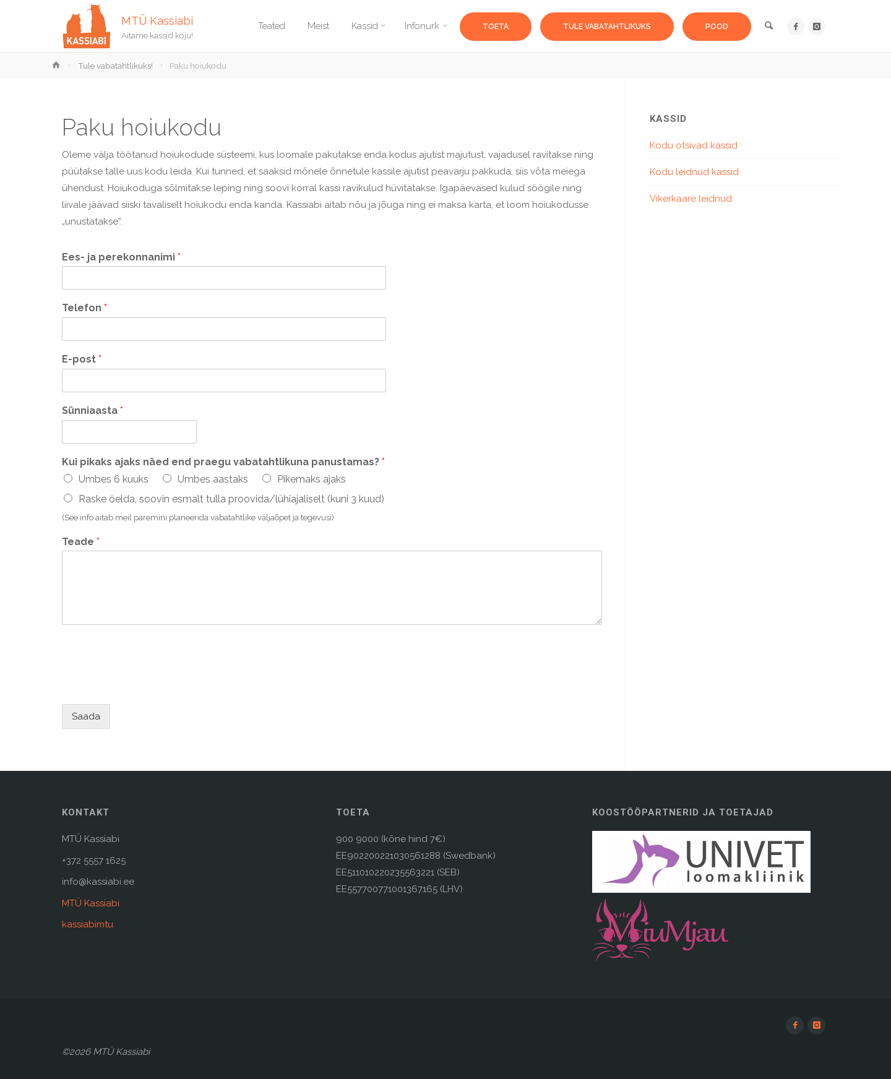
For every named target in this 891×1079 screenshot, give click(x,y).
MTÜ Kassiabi (157, 20)
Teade (81, 542)
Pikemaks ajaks (311, 479)
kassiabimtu (87, 924)
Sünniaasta (92, 410)
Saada (86, 716)
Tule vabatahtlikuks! (115, 66)
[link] (768, 27)
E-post (81, 359)
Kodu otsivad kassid (694, 145)
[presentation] (156, 683)
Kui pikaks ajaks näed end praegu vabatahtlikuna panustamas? (223, 462)
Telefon (84, 308)
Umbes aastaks (213, 479)
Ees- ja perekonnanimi (121, 257)
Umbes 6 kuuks (113, 479)
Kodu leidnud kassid (694, 172)
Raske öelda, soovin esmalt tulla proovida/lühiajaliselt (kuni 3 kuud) (231, 499)
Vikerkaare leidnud (691, 198)
